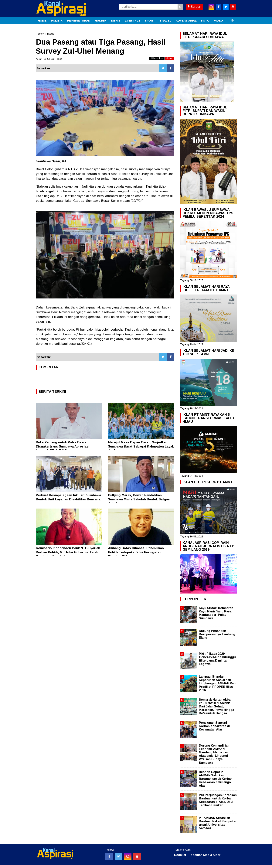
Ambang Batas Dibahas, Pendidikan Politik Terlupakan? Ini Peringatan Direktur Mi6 (136, 552)
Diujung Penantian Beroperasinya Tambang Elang (217, 634)
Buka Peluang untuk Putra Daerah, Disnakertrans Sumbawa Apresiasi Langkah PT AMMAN (62, 446)
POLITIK (57, 20)
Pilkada (50, 33)
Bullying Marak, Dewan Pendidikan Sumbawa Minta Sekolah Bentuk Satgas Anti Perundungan (139, 499)
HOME (42, 20)
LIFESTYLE (132, 20)
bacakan (156, 58)
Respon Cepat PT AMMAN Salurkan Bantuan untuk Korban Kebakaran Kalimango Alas (216, 778)
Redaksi (180, 854)
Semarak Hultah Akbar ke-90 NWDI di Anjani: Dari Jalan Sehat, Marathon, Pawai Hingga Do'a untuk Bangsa (216, 706)
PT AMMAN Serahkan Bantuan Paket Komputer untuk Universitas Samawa (218, 823)
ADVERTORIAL (186, 20)
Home (39, 33)
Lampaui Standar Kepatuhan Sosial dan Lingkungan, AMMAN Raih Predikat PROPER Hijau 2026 (217, 683)
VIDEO (218, 20)
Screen (194, 7)
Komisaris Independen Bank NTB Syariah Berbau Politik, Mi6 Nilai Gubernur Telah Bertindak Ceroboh (68, 552)
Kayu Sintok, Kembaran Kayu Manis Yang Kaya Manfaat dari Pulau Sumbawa (216, 613)
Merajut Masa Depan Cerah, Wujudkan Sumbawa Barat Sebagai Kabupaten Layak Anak (141, 446)
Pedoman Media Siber (205, 854)
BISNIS (115, 20)
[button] (232, 19)
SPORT (150, 20)
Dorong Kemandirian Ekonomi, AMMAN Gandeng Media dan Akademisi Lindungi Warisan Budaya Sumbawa (214, 754)
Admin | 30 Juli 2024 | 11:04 (49, 59)
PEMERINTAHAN (78, 20)
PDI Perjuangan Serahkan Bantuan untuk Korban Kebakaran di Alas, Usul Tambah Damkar (218, 800)
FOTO (205, 20)
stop (169, 58)
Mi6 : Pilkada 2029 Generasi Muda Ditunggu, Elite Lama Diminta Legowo (217, 659)
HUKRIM (100, 20)
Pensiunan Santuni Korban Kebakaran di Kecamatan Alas (214, 726)
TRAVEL (165, 20)
